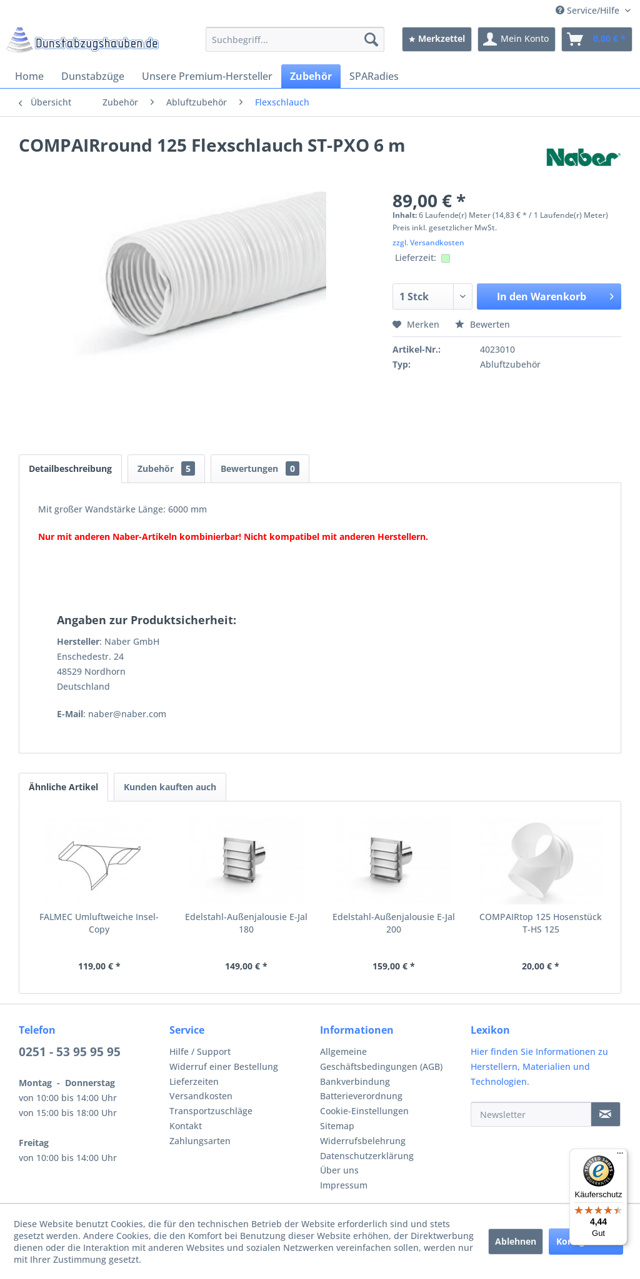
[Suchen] (371, 39)
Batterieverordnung (361, 1096)
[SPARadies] (374, 76)
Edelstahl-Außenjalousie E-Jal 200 (393, 923)
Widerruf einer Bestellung (223, 1066)
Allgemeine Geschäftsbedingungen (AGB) (381, 1059)
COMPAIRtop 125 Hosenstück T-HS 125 (540, 923)
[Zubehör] (311, 76)
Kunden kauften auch (170, 787)
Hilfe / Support (200, 1051)
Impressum (344, 1185)
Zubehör (166, 468)
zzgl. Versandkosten (428, 242)
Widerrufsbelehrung (363, 1141)
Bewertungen (260, 468)
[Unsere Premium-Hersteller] (207, 76)
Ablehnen (515, 1241)
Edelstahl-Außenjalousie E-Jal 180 (246, 923)
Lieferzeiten (194, 1081)
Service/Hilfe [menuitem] (589, 10)
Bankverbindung (355, 1081)
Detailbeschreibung (70, 468)
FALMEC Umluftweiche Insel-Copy (99, 923)
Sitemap (337, 1126)
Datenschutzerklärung (367, 1156)
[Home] (29, 76)
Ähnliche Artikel (63, 787)
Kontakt (185, 1126)
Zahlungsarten (200, 1141)
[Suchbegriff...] (295, 39)
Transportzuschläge (210, 1111)
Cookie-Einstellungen (364, 1111)
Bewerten (482, 324)
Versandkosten (200, 1096)
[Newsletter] (531, 1114)
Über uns (339, 1170)
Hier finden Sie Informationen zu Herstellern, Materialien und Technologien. (539, 1066)
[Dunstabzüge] (92, 76)
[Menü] (620, 1156)
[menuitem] (295, 39)
